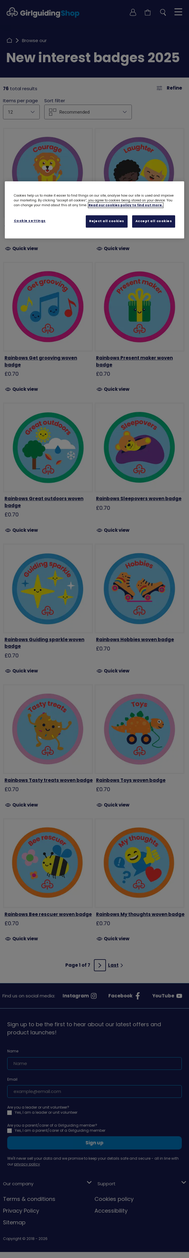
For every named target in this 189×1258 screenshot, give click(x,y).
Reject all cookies (106, 221)
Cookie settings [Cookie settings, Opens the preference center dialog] (30, 221)
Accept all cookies (153, 221)
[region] (94, 209)
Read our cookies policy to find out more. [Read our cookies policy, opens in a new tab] (125, 205)
